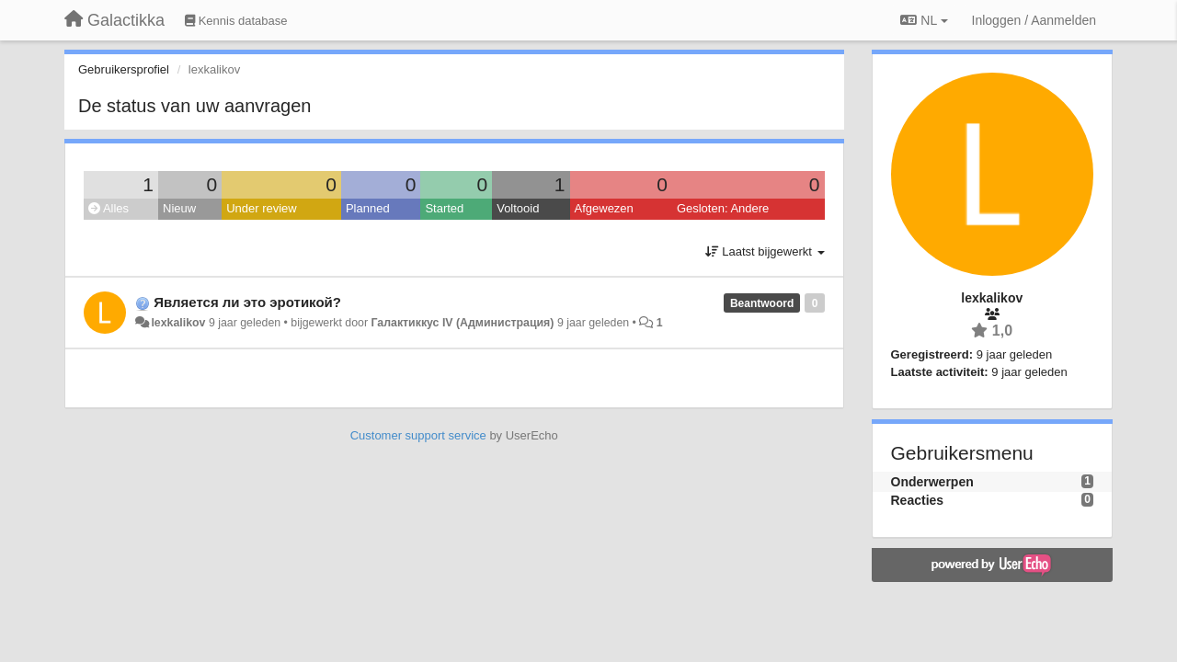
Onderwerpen (932, 481)
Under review (261, 208)
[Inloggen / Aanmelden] (1034, 20)
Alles (108, 208)
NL (923, 20)
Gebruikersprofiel (123, 69)
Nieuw (179, 208)
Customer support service (418, 435)
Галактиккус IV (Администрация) (462, 322)
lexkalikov (178, 322)
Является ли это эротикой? (247, 302)
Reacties (917, 500)
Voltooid (518, 208)
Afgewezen (604, 208)
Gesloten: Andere (723, 208)
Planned (368, 208)
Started (444, 208)
